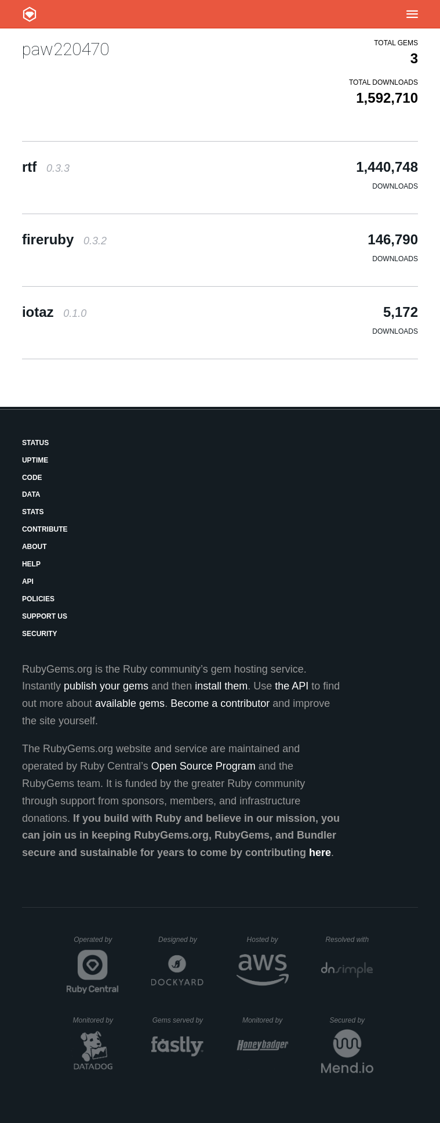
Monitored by (96, 1020)
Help (31, 564)
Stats (33, 512)
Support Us (44, 616)
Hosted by (268, 940)
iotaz (54, 312)
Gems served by (178, 1020)
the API (291, 686)
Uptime (35, 460)
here (320, 852)
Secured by (351, 1020)
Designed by (180, 940)
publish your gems (106, 686)
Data (31, 494)
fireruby (64, 239)
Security (39, 634)
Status (35, 443)
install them (221, 686)
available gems (130, 703)
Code (32, 478)
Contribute (45, 529)
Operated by (96, 944)
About (34, 547)
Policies (38, 599)
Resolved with (349, 940)
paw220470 (65, 49)
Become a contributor (220, 703)
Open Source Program (203, 766)
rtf (46, 167)
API (28, 581)
